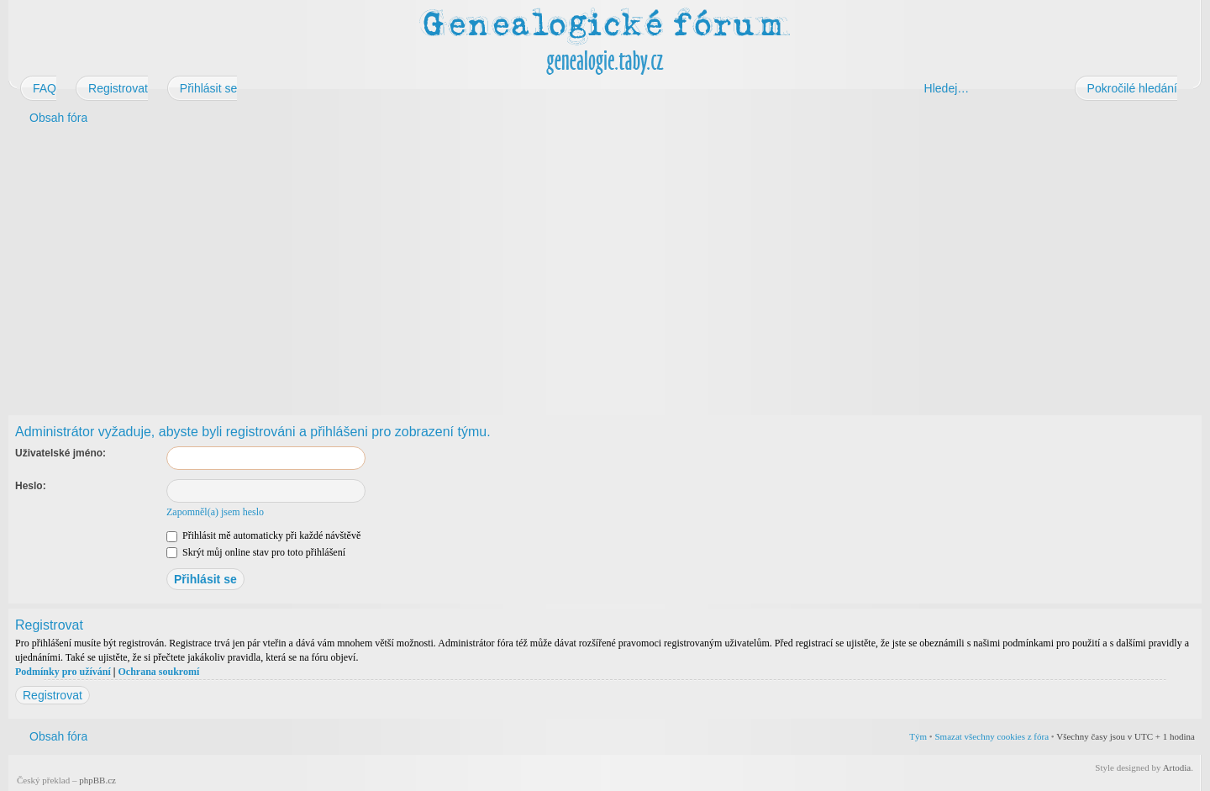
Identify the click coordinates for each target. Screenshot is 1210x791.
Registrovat (52, 695)
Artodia (1177, 767)
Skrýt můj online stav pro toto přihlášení (255, 552)
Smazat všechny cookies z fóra (991, 736)
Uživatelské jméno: (60, 453)
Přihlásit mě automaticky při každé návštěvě (263, 535)
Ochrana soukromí (158, 672)
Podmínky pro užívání (63, 672)
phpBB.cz (97, 780)
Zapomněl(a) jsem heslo (215, 512)
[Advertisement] (514, 267)
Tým (918, 736)
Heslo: (30, 486)
